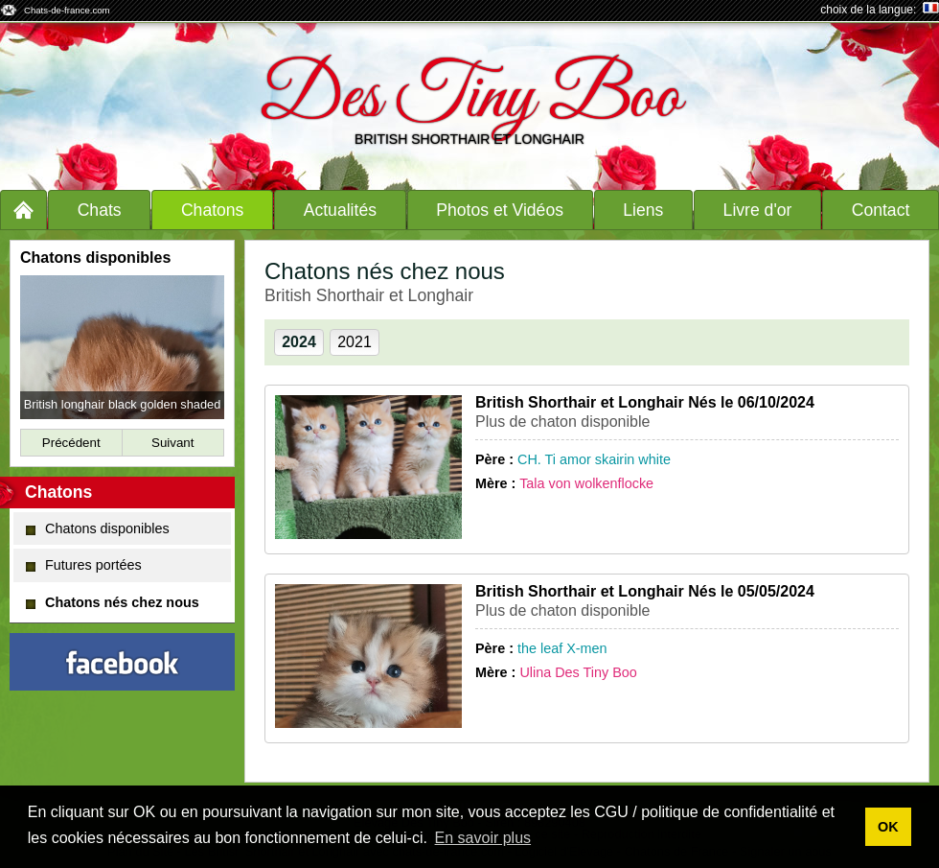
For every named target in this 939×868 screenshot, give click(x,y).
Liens (643, 210)
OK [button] (888, 826)
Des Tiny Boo (469, 98)
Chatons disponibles (98, 528)
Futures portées (84, 565)
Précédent (71, 442)
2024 (299, 342)
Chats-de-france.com (67, 10)
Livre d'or (757, 210)
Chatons (212, 210)
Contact (881, 210)
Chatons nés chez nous (112, 602)
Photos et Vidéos (499, 210)
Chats (100, 210)
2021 (354, 342)
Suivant (172, 442)
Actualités (340, 210)
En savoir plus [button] (483, 838)
